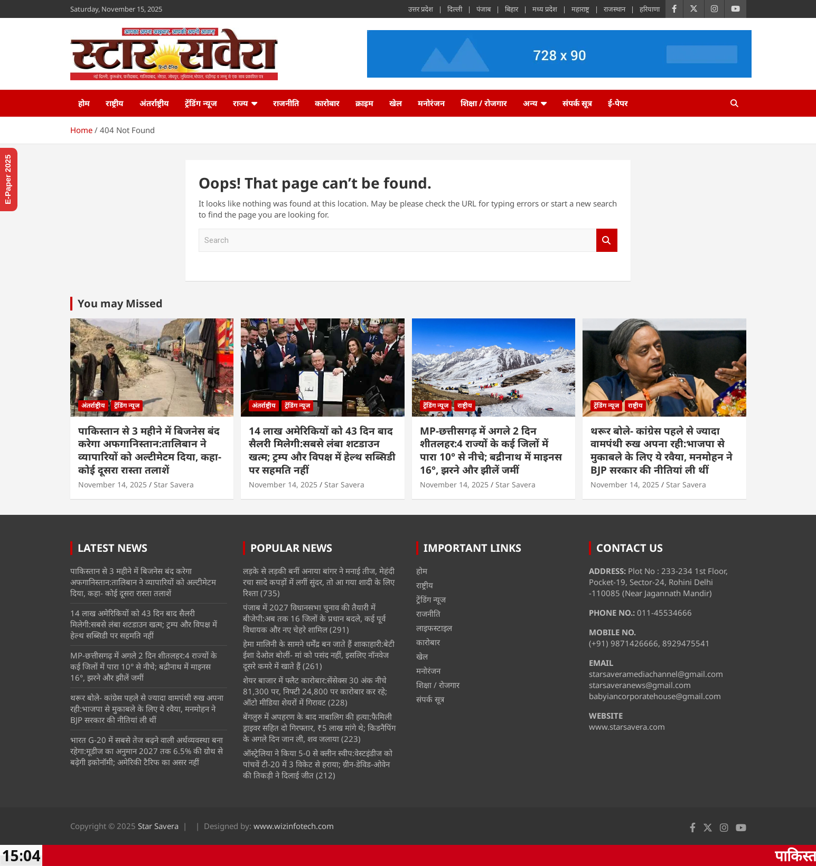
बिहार (511, 9)
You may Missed (120, 303)
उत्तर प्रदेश (420, 9)
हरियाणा (650, 9)
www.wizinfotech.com (294, 826)
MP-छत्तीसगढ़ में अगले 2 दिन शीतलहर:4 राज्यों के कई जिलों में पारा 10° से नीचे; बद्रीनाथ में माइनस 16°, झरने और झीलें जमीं (491, 450)
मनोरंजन (431, 103)
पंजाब (483, 9)
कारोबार (327, 103)
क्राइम (364, 103)
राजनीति (286, 103)
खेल (395, 103)
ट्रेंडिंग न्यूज (201, 103)
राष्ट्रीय (115, 103)
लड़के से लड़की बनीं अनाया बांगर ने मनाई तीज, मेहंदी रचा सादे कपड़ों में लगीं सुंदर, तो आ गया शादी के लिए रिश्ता (319, 582)
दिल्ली (454, 9)
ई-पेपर (618, 103)
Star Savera (174, 484)
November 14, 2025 (112, 484)
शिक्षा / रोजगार (484, 103)
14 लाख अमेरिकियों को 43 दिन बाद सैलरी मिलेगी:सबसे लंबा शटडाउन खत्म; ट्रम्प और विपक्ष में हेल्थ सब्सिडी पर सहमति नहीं (322, 450)
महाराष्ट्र (580, 9)
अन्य (530, 103)
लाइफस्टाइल (434, 628)
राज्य (240, 103)
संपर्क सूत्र (577, 103)
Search (606, 240)
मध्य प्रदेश (544, 9)
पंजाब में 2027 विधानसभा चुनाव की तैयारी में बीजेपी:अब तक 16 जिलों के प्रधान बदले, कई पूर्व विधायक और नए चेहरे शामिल (314, 618)
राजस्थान (614, 9)
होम (84, 103)
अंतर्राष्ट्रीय (154, 103)
